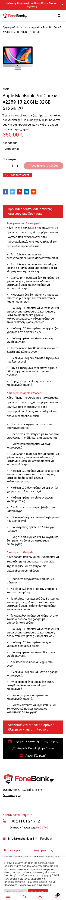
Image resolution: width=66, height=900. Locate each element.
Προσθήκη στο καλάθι (44, 165)
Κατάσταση (10, 143)
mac (25, 27)
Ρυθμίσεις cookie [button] (15, 892)
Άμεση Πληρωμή (36, 755)
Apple (6, 89)
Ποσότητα (9, 159)
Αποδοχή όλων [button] (38, 892)
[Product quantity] (12, 165)
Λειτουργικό (12, 148)
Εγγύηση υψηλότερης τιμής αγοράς (36, 741)
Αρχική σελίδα (11, 27)
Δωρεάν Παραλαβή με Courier (36, 748)
